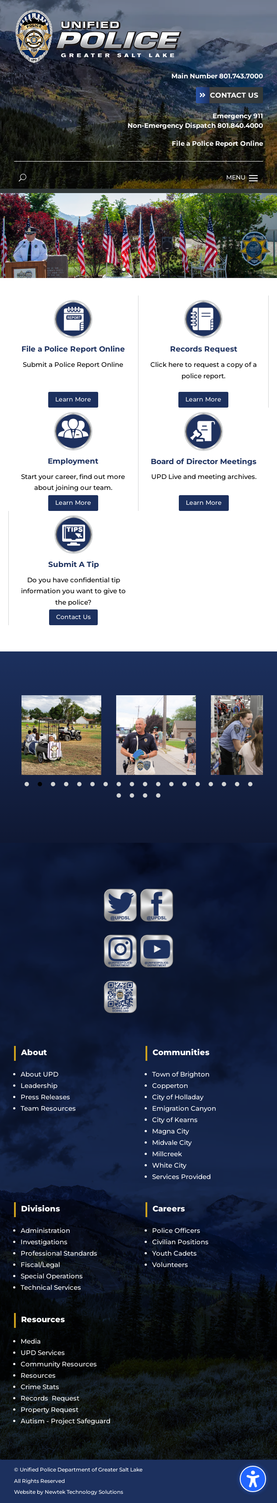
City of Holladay (177, 1097)
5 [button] (153, 269)
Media (31, 1341)
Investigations (44, 1242)
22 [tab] (158, 795)
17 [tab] (237, 784)
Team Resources (48, 1108)
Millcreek (168, 1154)
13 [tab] (184, 784)
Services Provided (181, 1176)
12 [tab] (171, 784)
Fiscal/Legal (40, 1264)
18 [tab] (250, 784)
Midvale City (172, 1142)
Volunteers (170, 1264)
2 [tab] (40, 784)
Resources (38, 1375)
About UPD (39, 1074)
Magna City (170, 1131)
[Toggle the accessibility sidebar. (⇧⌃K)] (253, 1479)
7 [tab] (105, 784)
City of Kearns (175, 1120)
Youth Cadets (174, 1253)
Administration (45, 1230)
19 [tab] (119, 795)
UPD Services (43, 1352)
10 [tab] (145, 784)
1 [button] (123, 269)
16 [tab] (224, 784)
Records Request (50, 1398)
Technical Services (51, 1287)
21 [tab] (145, 795)
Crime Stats (40, 1387)
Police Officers (176, 1230)
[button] (253, 178)
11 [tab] (158, 784)
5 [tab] (79, 784)
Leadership (39, 1085)
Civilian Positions (180, 1242)
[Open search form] (22, 177)
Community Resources (59, 1364)
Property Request (49, 1409)
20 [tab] (132, 795)
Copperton (170, 1085)
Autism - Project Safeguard (65, 1421)
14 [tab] (197, 784)
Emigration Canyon (185, 1108)
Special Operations (52, 1276)
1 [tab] (27, 784)
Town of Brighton (181, 1074)
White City (169, 1165)
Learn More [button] (73, 399)
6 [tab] (92, 784)
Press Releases (45, 1097)
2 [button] (131, 269)
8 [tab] (119, 784)
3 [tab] (53, 784)
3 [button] (138, 269)
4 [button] (146, 269)
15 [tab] (211, 784)
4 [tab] (66, 784)
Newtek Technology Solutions (84, 1492)
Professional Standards (59, 1253)
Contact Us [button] (234, 95)
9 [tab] (132, 784)
